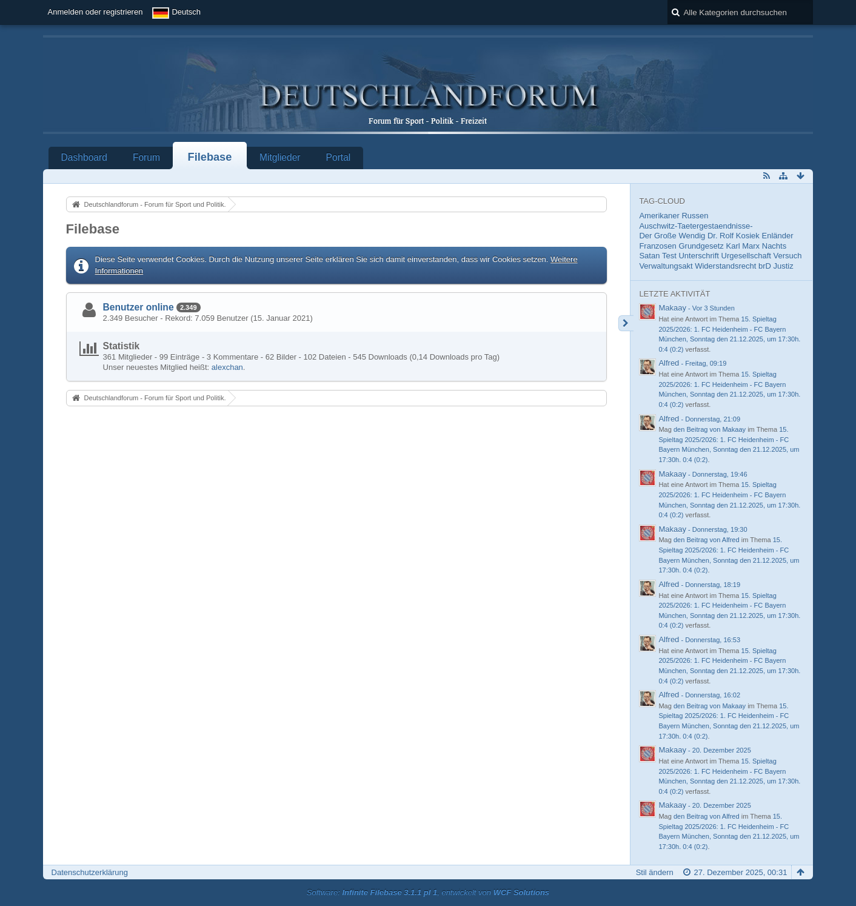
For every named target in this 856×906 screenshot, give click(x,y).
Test (669, 255)
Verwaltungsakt (665, 265)
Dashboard (84, 157)
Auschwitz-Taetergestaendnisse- (695, 225)
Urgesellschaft (746, 255)
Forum (146, 157)
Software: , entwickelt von (428, 892)
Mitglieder (280, 157)
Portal (338, 157)
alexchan (227, 367)
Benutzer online (138, 307)
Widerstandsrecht (725, 265)
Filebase (210, 157)
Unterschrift (698, 255)
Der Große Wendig (672, 235)
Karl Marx (743, 245)
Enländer (777, 235)
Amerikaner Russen (673, 215)
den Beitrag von (710, 429)
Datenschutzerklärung (90, 872)
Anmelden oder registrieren (95, 11)
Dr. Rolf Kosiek (733, 235)
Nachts (774, 245)
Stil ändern (655, 872)
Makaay (672, 307)
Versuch (788, 255)
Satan (649, 255)
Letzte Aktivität (674, 293)
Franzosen (657, 245)
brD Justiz (776, 265)
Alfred (668, 362)
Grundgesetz (700, 245)
